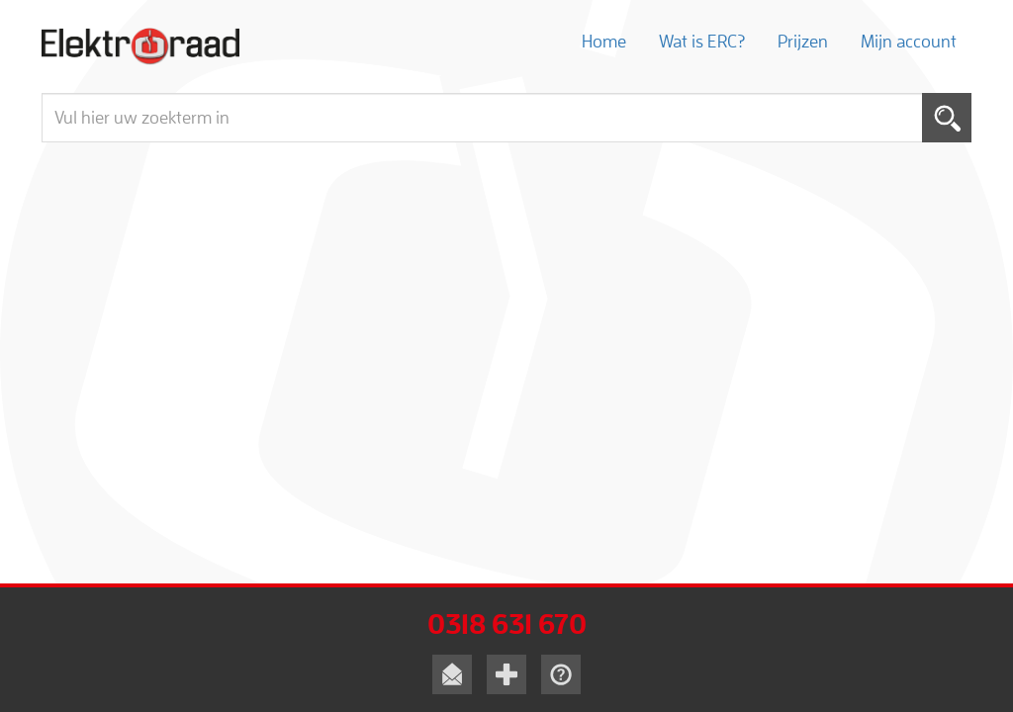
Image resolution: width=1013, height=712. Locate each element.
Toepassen (946, 117)
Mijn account (909, 41)
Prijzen (803, 41)
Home (604, 41)
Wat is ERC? (702, 41)
